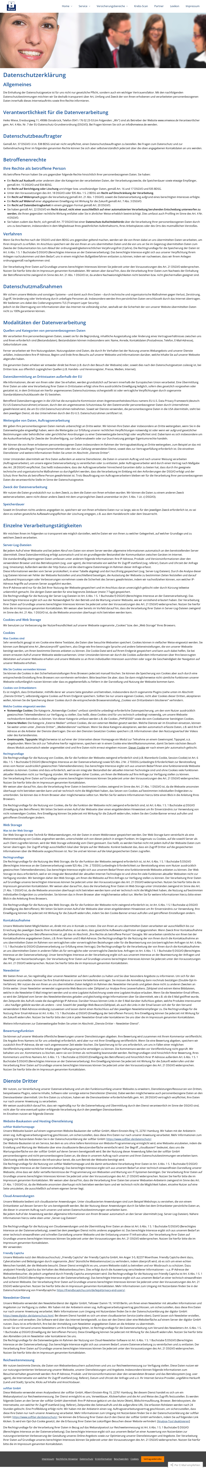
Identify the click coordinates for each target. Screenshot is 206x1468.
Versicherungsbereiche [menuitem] (111, 6)
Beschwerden (121, 1460)
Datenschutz (86, 1460)
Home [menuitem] (65, 6)
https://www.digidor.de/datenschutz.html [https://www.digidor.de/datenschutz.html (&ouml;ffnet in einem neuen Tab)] (28, 1317)
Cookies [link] (135, 1460)
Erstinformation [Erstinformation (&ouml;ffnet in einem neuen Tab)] (103, 1460)
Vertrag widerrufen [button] (153, 1460)
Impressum (48, 1460)
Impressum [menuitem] (193, 6)
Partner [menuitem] (159, 6)
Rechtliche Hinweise (67, 1460)
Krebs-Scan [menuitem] (141, 6)
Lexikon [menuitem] (174, 6)
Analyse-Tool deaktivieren (173, 1422)
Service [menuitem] (83, 6)
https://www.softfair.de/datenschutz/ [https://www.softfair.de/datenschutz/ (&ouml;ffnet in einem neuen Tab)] (128, 1140)
